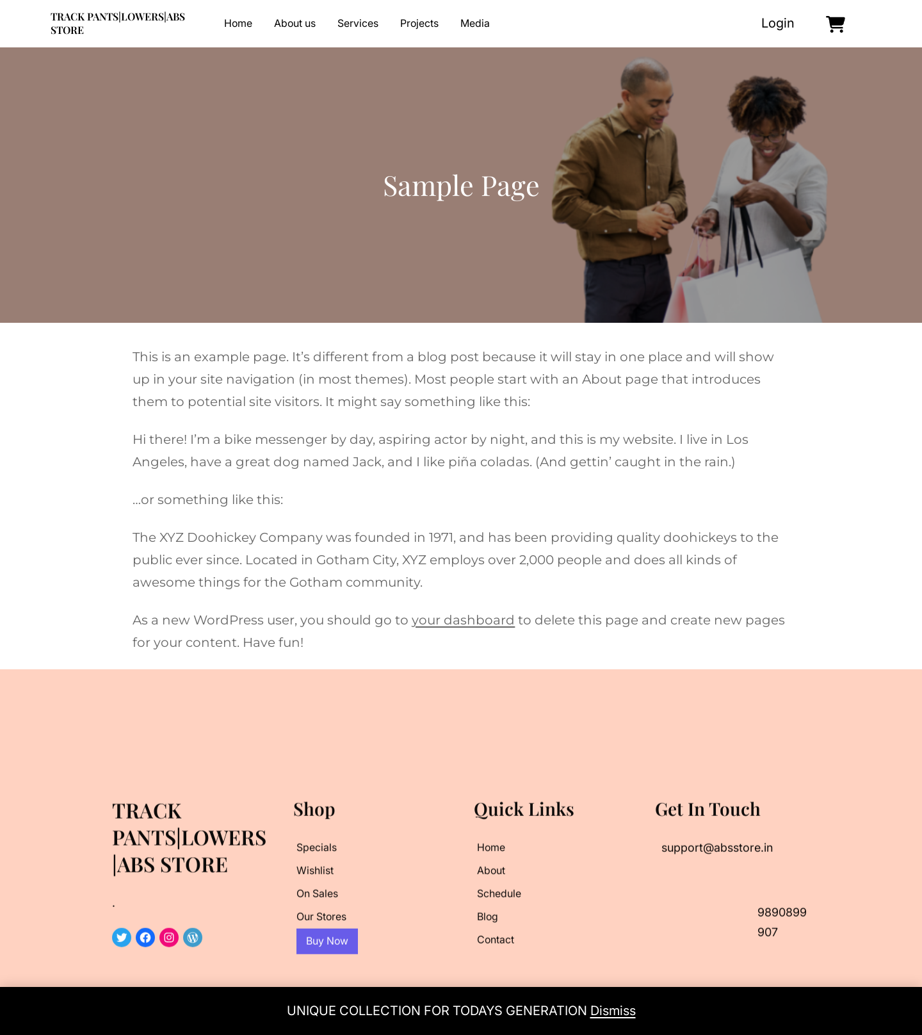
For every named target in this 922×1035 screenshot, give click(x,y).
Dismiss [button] (613, 1010)
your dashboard (463, 620)
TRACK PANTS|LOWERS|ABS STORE (118, 23)
